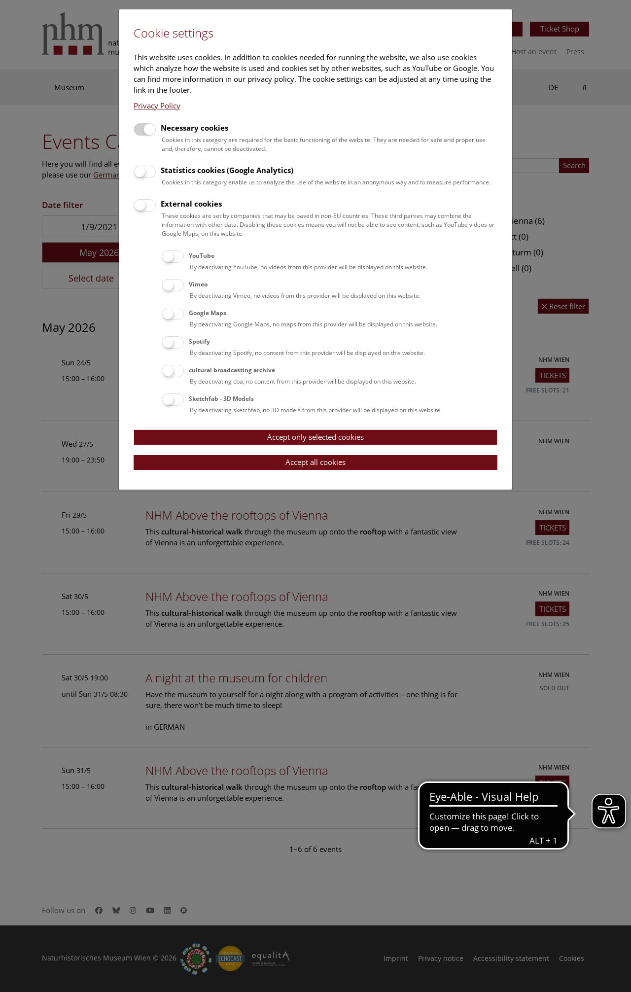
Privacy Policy (157, 105)
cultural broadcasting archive (232, 370)
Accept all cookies (315, 462)
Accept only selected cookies (315, 437)
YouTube (201, 255)
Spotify (199, 341)
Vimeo (198, 284)
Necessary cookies (194, 128)
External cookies (191, 204)
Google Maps (207, 313)
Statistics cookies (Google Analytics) (227, 170)
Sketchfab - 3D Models (221, 398)
